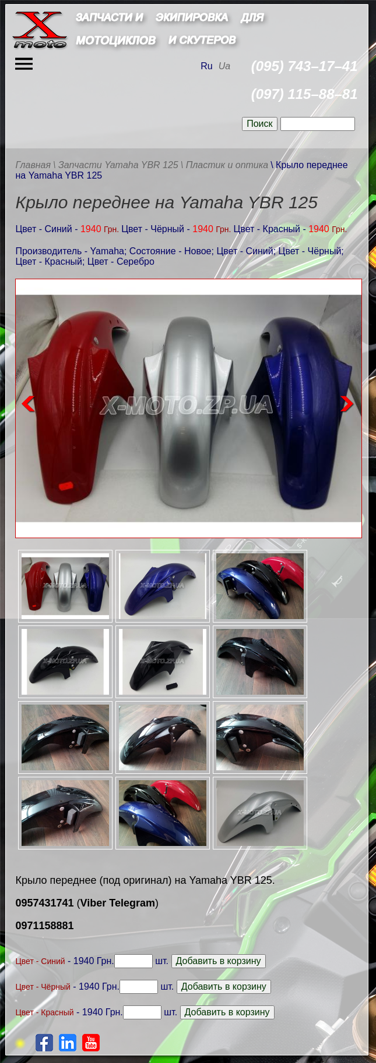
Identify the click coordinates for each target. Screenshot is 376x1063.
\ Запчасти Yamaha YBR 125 (115, 165)
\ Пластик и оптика (224, 165)
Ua (224, 66)
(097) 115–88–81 (304, 94)
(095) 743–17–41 (304, 66)
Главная (33, 165)
